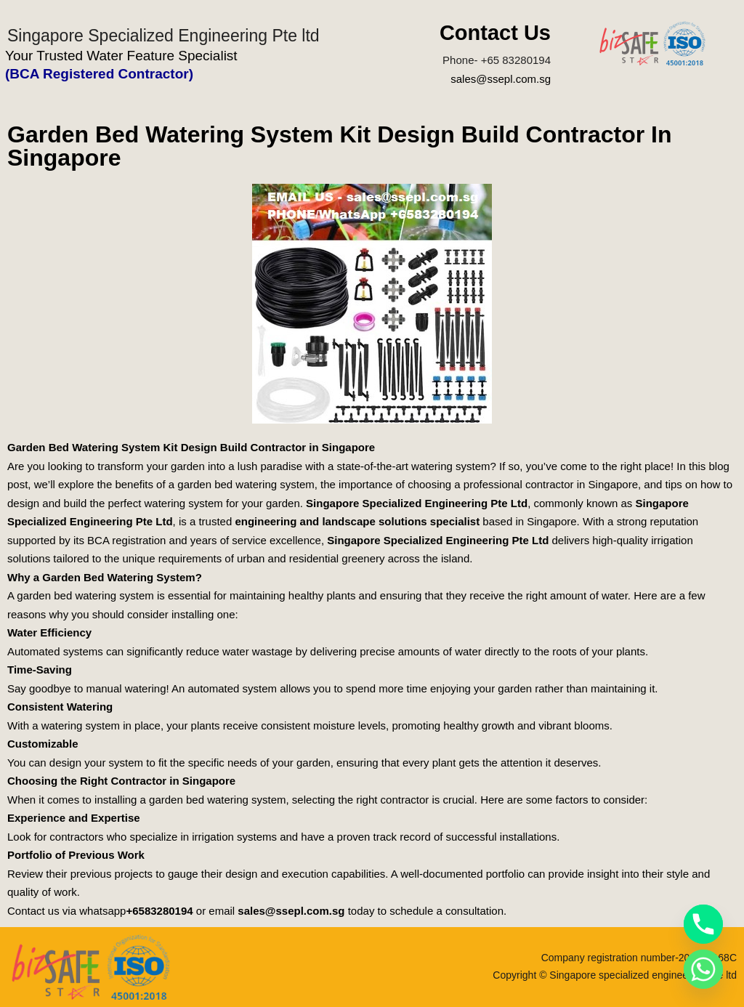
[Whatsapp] (703, 969)
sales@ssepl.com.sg (500, 79)
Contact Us (495, 32)
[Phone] (703, 924)
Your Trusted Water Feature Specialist (121, 55)
